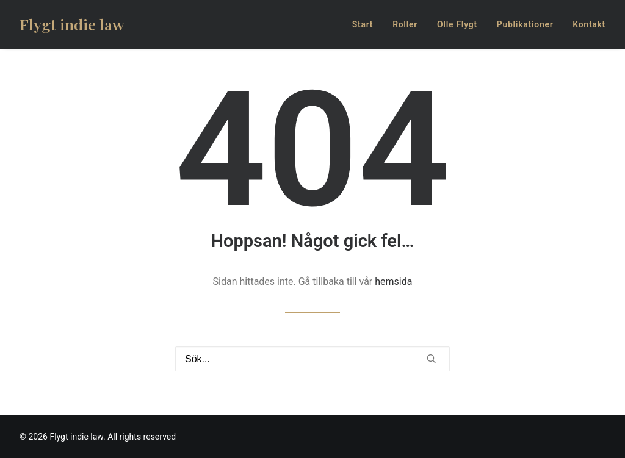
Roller (404, 24)
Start (362, 24)
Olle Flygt (457, 24)
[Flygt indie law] (72, 24)
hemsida (393, 281)
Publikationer (525, 24)
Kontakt (589, 24)
